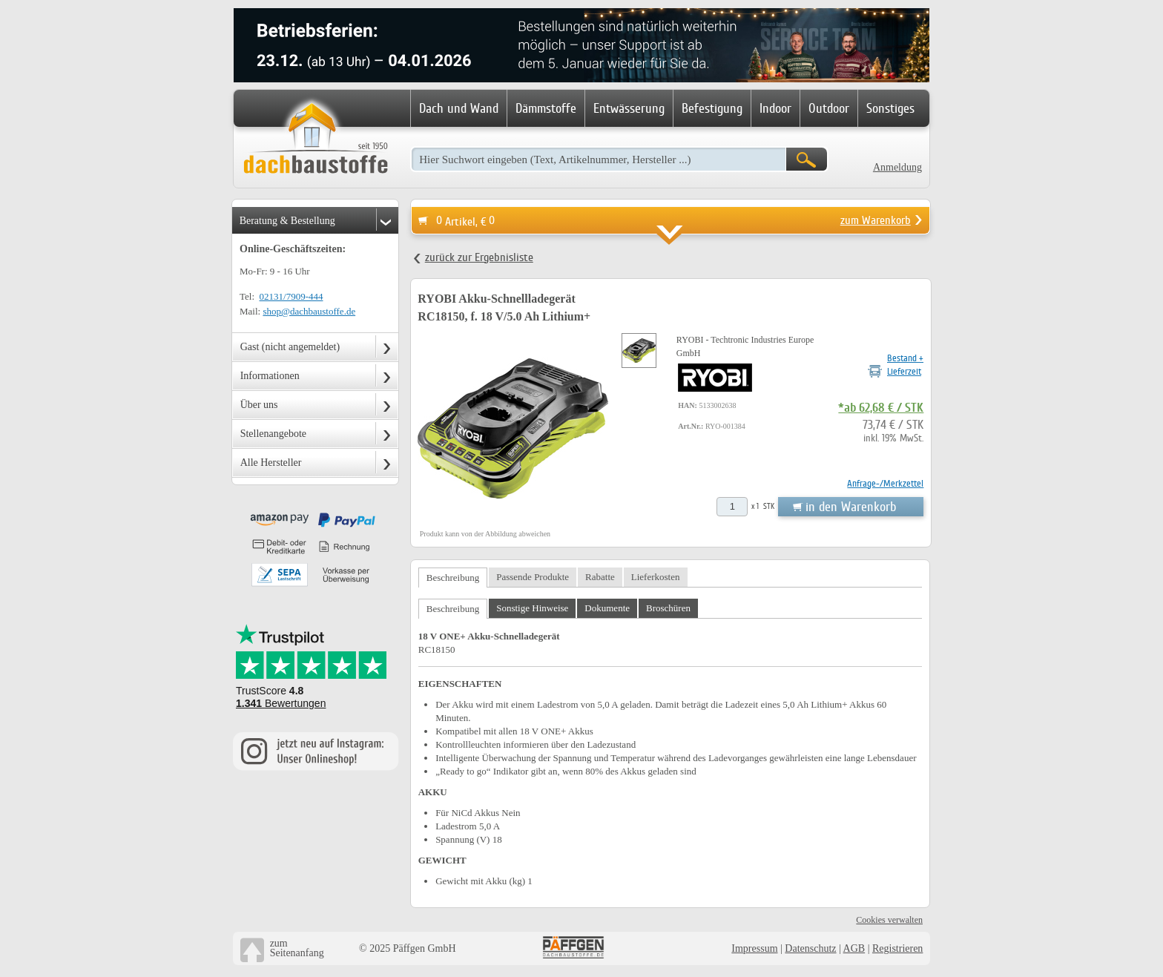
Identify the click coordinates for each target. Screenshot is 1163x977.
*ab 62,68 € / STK (880, 408)
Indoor (775, 108)
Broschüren (668, 607)
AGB (854, 948)
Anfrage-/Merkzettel (885, 483)
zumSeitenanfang (297, 948)
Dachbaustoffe (315, 139)
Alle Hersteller (271, 462)
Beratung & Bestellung (287, 220)
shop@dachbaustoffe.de (309, 311)
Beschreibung (452, 577)
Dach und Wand (458, 108)
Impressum (754, 948)
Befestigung (712, 108)
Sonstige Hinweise (532, 607)
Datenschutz (810, 948)
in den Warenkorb (850, 506)
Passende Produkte (532, 576)
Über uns (259, 404)
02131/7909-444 (291, 296)
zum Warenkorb (875, 220)
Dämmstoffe (545, 108)
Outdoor (828, 108)
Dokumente (607, 607)
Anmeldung (897, 167)
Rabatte (600, 576)
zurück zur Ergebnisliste (479, 257)
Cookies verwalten (889, 920)
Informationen (270, 375)
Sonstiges (890, 108)
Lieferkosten (655, 576)
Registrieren (897, 948)
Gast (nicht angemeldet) (290, 346)
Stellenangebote (273, 433)
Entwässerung (629, 108)
